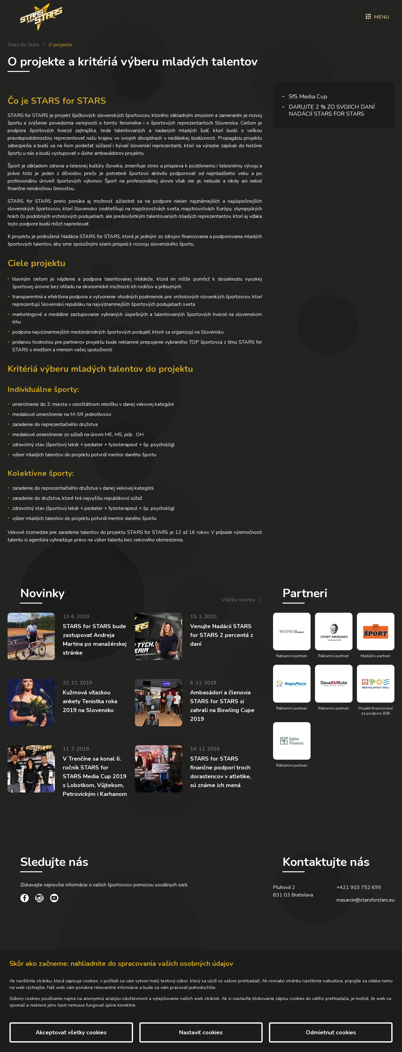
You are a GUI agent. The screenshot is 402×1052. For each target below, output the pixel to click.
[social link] (24, 899)
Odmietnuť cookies (331, 1032)
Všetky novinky (238, 599)
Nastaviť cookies (201, 1032)
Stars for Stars (23, 44)
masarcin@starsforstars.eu (365, 900)
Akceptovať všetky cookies (71, 1032)
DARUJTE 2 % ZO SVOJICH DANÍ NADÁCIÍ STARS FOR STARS (332, 110)
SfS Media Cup (308, 96)
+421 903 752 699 (358, 887)
